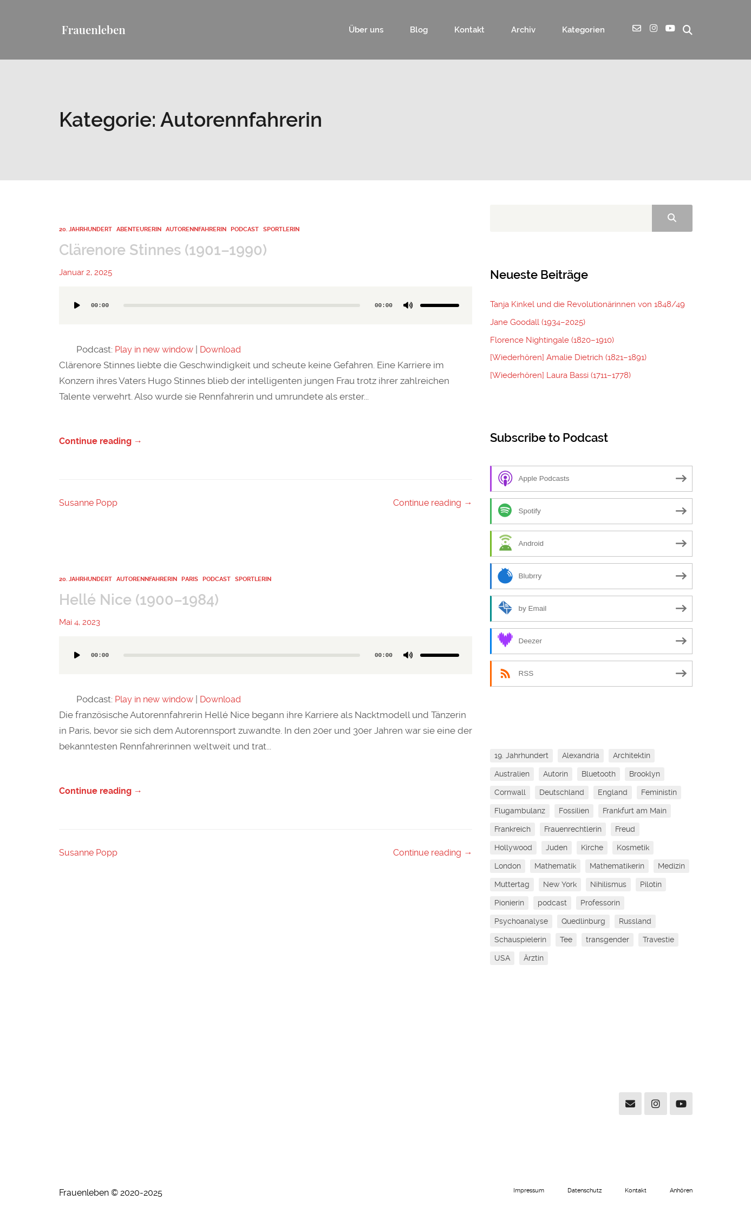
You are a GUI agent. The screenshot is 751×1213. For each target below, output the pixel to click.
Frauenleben (93, 29)
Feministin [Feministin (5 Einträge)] (659, 791)
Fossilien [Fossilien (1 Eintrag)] (574, 810)
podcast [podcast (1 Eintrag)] (552, 902)
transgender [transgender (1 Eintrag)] (607, 939)
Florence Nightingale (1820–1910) (552, 340)
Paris (189, 580)
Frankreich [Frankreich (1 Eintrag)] (512, 828)
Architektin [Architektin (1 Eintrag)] (631, 755)
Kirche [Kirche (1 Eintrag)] (592, 847)
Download (228, 349)
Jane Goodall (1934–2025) (537, 323)
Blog (445, 30)
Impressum (519, 1190)
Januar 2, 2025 (85, 272)
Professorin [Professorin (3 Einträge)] (600, 902)
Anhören (680, 1190)
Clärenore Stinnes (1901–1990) (172, 249)
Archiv (533, 30)
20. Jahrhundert (85, 229)
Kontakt (488, 30)
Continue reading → (103, 442)
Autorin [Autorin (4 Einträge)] (555, 773)
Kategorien (585, 30)
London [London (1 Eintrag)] (507, 865)
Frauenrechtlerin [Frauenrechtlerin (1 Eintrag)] (573, 828)
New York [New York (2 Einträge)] (560, 883)
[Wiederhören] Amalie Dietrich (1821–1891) (568, 357)
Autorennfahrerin (196, 229)
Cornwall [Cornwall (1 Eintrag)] (510, 791)
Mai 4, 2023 (79, 623)
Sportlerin (281, 229)
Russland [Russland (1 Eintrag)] (635, 920)
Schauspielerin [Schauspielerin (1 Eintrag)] (520, 939)
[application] (266, 316)
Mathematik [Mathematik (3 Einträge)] (555, 865)
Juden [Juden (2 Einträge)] (556, 847)
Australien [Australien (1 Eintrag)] (512, 773)
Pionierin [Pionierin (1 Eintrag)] (509, 902)
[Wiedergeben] (77, 305)
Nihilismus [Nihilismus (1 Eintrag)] (608, 883)
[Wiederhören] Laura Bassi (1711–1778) (560, 375)
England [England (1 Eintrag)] (613, 791)
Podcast (245, 229)
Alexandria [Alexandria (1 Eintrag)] (580, 755)
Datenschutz (578, 1190)
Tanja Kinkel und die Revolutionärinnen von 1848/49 (587, 305)
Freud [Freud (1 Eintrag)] (625, 828)
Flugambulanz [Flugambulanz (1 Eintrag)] (519, 810)
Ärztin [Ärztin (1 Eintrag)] (534, 957)
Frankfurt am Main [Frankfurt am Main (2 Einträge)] (635, 810)
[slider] (242, 305)
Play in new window (157, 349)
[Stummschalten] (408, 305)
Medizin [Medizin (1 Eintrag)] (671, 865)
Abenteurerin (138, 229)
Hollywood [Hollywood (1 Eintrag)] (513, 847)
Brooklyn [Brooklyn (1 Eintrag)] (644, 773)
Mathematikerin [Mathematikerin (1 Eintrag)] (617, 865)
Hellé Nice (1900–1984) (144, 600)
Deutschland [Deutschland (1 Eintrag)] (561, 791)
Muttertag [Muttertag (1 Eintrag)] (512, 883)
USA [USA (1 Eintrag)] (502, 957)
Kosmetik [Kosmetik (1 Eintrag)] (633, 847)
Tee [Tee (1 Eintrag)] (566, 939)
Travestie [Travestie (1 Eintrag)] (658, 939)
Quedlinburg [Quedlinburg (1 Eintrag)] (583, 920)
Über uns (400, 30)
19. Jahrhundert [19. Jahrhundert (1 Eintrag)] (521, 755)
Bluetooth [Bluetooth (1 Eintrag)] (599, 773)
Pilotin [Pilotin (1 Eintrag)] (651, 883)
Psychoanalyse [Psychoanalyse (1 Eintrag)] (521, 920)
